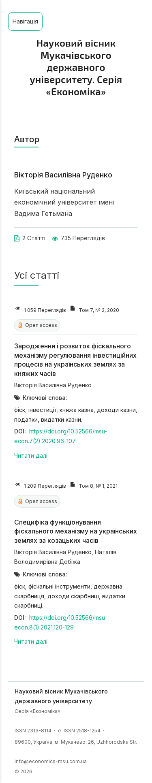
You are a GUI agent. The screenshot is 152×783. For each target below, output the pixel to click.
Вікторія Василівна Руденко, (54, 551)
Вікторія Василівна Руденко (53, 385)
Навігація (25, 21)
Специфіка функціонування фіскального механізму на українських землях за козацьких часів (75, 531)
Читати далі (30, 455)
